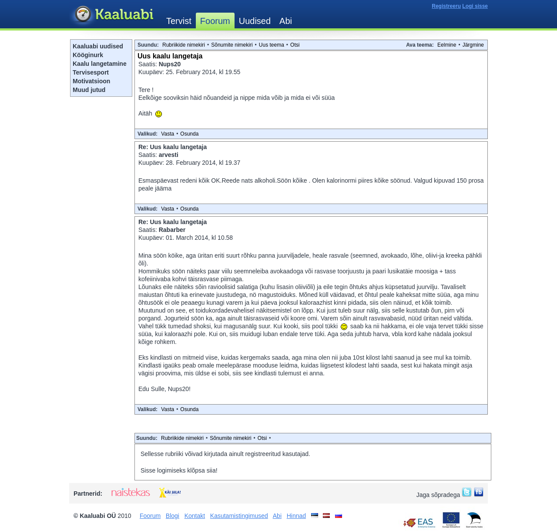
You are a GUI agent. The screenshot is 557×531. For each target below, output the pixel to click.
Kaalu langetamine (100, 63)
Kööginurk (88, 54)
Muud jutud (89, 89)
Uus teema (271, 45)
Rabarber (172, 229)
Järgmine (473, 45)
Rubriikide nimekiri (183, 45)
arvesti (168, 154)
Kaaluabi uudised (98, 46)
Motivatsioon (91, 81)
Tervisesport (91, 72)
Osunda (189, 134)
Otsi (294, 45)
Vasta (167, 134)
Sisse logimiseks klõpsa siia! (179, 470)
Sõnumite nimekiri (231, 45)
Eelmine (446, 45)
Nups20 (170, 64)
